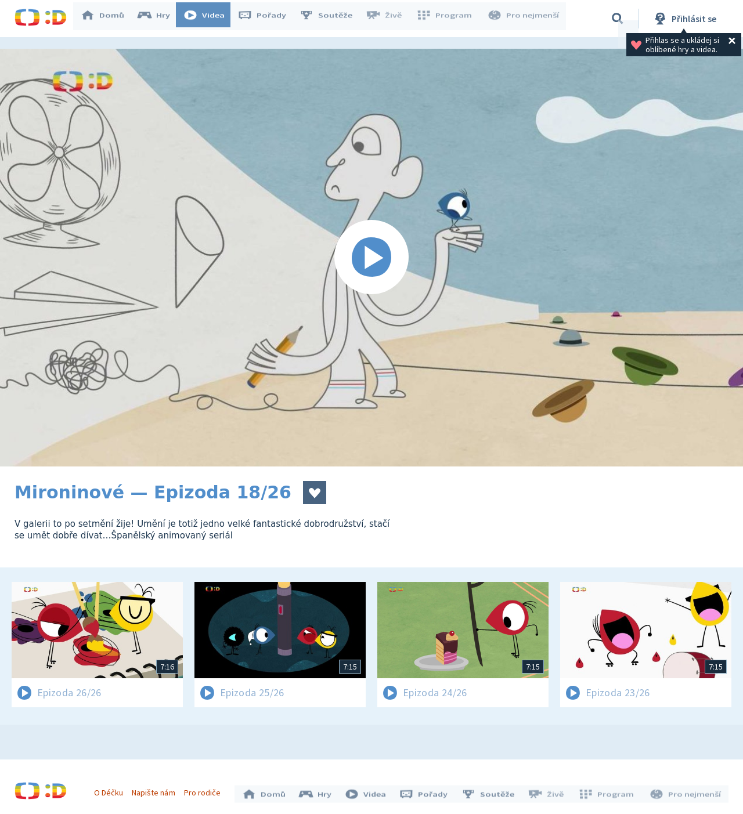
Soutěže (331, 18)
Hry (159, 18)
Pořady (268, 18)
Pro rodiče (205, 789)
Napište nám (156, 789)
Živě (388, 18)
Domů (108, 18)
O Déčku (111, 789)
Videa (209, 18)
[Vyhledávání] (618, 18)
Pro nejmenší (524, 18)
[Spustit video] (371, 257)
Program (447, 18)
